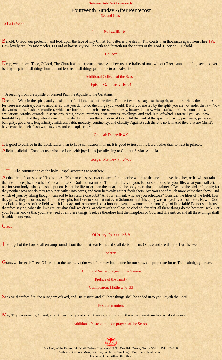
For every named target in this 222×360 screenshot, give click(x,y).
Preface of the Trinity (111, 279)
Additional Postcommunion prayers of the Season (111, 324)
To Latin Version (14, 24)
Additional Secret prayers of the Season (111, 271)
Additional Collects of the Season (110, 77)
